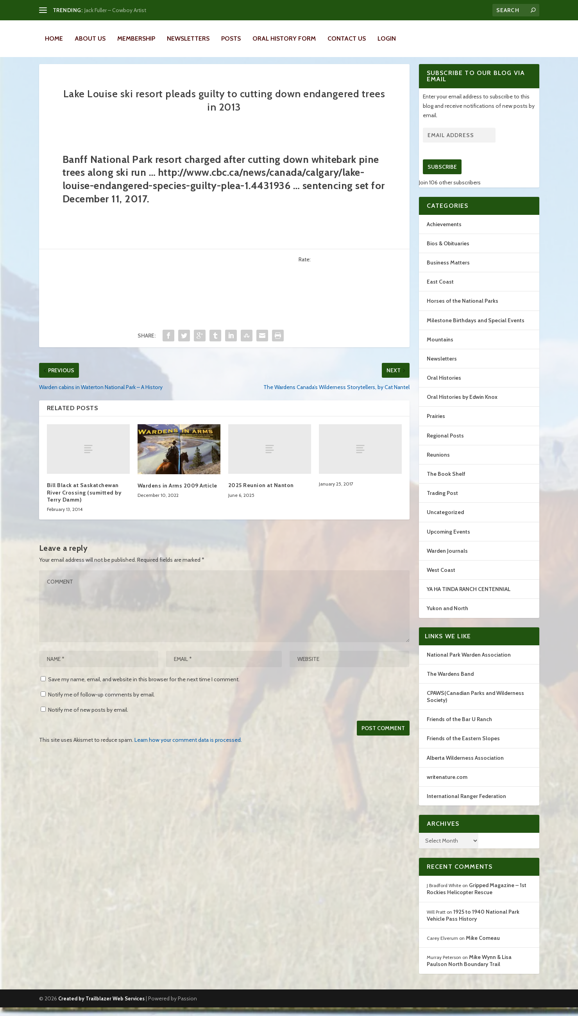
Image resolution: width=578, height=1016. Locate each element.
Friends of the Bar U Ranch (459, 727)
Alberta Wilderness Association (465, 766)
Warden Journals (447, 559)
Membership (136, 38)
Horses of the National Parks (462, 309)
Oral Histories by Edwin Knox (462, 405)
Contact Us (346, 38)
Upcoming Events (448, 540)
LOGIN (387, 38)
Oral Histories (444, 386)
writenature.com (447, 785)
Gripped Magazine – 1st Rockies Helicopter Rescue (476, 897)
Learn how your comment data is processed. (188, 748)
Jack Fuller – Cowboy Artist (115, 10)
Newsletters (188, 38)
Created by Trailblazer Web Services (101, 1007)
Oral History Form (284, 38)
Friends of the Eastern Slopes (463, 746)
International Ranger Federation (466, 804)
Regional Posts (445, 444)
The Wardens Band (450, 682)
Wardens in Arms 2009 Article (177, 494)
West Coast (441, 578)
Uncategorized (445, 520)
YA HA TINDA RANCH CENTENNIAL (468, 597)
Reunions (438, 463)
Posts (231, 38)
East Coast (440, 290)
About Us (90, 38)
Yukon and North (447, 616)
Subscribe (442, 175)
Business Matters (448, 271)
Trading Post (442, 501)
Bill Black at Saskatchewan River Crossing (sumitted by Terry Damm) (84, 500)
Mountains (440, 348)
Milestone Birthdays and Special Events (475, 328)
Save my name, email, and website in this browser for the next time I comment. (144, 687)
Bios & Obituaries (448, 251)
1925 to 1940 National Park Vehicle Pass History (473, 924)
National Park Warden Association (469, 663)
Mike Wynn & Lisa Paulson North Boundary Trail (469, 969)
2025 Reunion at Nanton (261, 493)
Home (54, 38)
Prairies (436, 424)
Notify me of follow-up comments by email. (101, 703)
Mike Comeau (483, 946)
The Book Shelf (446, 482)
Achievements (444, 232)
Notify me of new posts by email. (88, 718)
